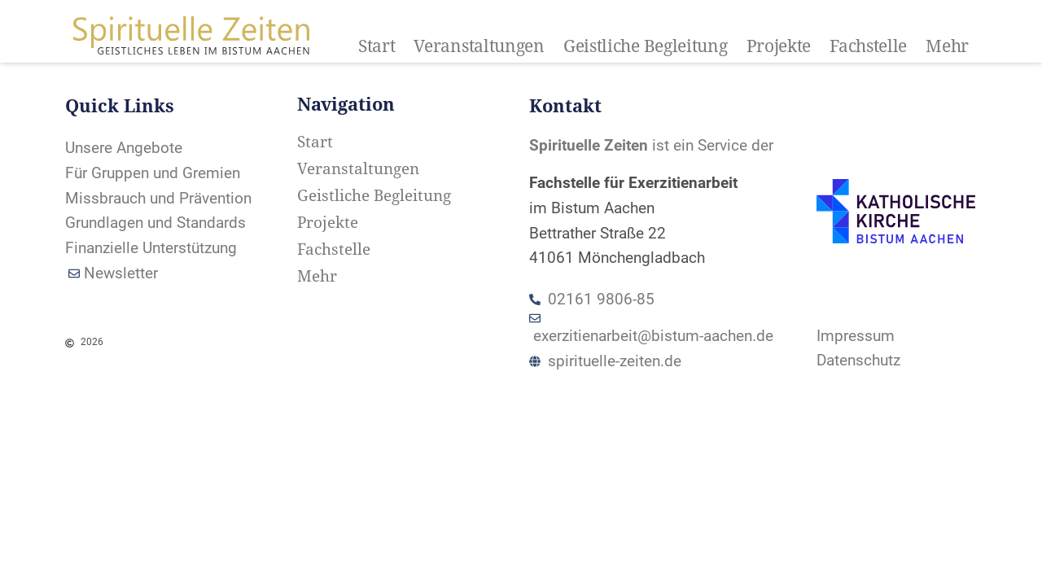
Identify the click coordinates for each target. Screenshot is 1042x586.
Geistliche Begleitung (645, 46)
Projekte (779, 46)
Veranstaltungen (479, 46)
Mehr (947, 46)
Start (377, 46)
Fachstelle (868, 46)
